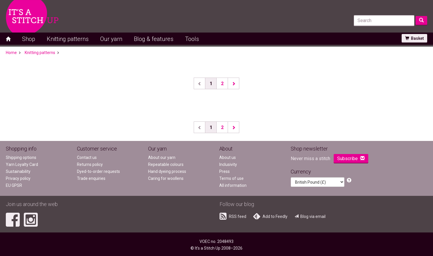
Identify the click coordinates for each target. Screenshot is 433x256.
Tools (192, 38)
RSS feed (233, 216)
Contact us (87, 157)
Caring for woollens (166, 178)
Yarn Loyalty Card (22, 164)
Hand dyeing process (167, 171)
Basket (414, 38)
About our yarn (161, 157)
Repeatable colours (166, 164)
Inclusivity (228, 164)
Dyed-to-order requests (98, 171)
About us (227, 157)
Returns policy (90, 164)
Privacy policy (18, 178)
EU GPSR (14, 185)
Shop (28, 38)
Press (224, 171)
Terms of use (231, 178)
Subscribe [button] (351, 158)
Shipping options (21, 157)
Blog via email (310, 216)
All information (233, 185)
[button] (349, 180)
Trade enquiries (91, 178)
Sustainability (18, 171)
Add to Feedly (270, 216)
